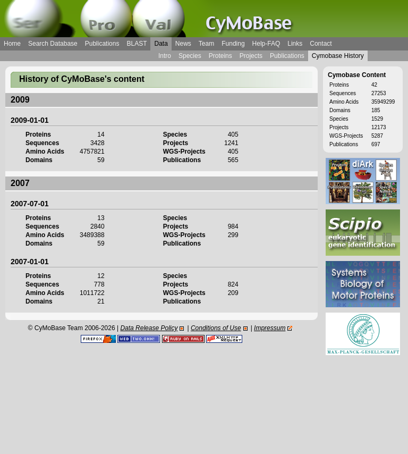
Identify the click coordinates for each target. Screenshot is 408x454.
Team (206, 43)
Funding (233, 43)
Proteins (220, 56)
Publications (102, 43)
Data (160, 43)
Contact (321, 43)
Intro (164, 56)
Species (189, 56)
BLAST (136, 43)
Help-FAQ (266, 43)
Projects (251, 56)
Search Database (53, 43)
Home (12, 43)
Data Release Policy (148, 328)
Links (294, 43)
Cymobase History (338, 56)
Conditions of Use (216, 328)
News (183, 43)
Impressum (269, 328)
